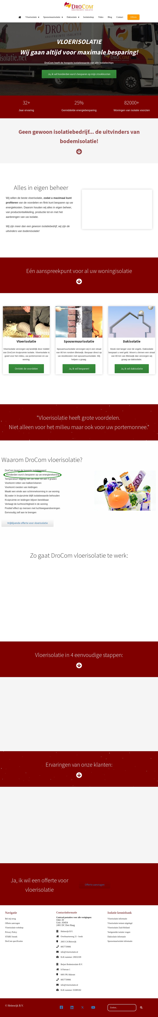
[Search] (141, 1007)
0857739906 (66, 947)
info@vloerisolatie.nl (69, 952)
